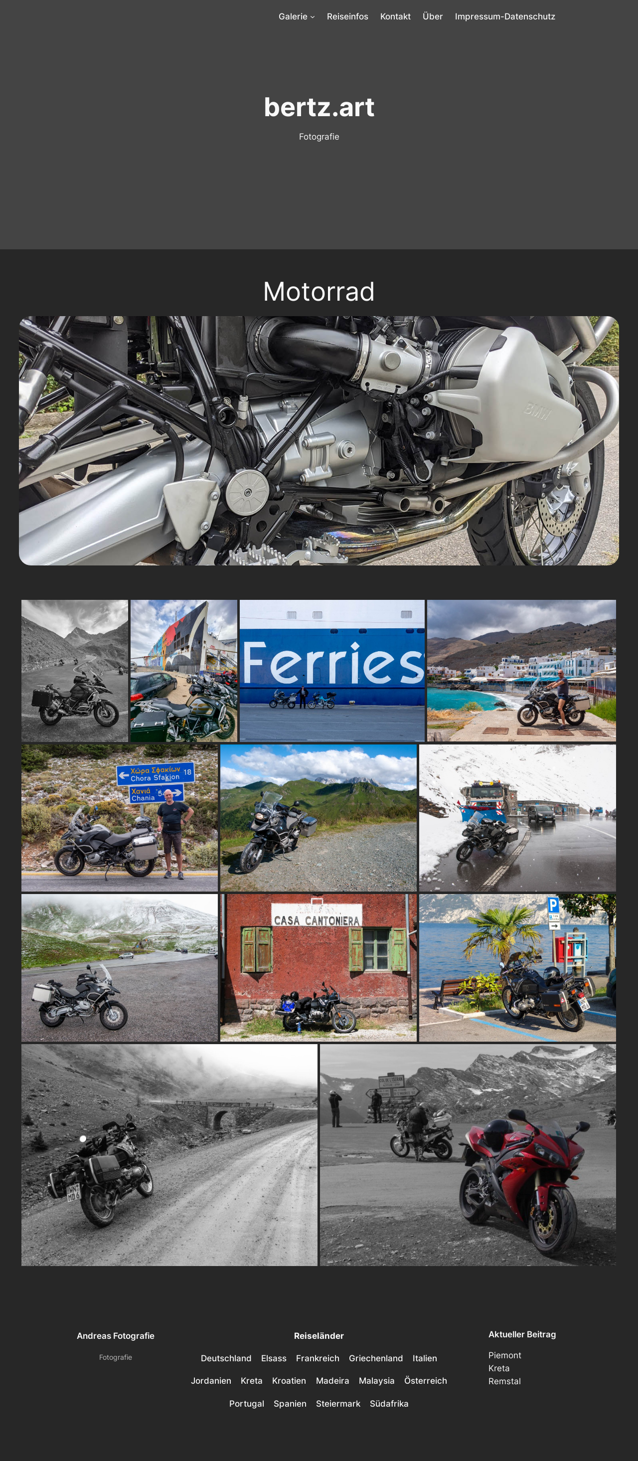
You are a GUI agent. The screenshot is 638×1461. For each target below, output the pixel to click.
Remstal (504, 1381)
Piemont (504, 1355)
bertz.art (319, 107)
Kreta (499, 1368)
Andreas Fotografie (116, 1336)
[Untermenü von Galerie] (312, 16)
